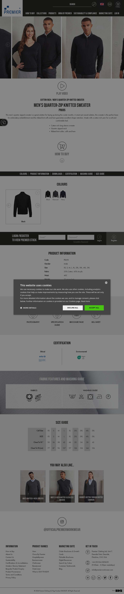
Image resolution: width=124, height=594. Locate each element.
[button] (28, 308)
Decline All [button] (72, 308)
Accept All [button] (94, 308)
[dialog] (62, 297)
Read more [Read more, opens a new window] (85, 301)
